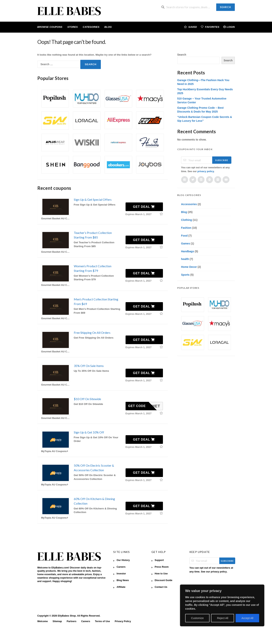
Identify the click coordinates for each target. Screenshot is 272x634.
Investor (121, 573)
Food (184, 235)
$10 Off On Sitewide (87, 399)
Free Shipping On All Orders (92, 332)
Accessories (189, 204)
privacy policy (205, 171)
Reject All (222, 618)
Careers (121, 567)
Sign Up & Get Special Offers (93, 199)
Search (225, 7)
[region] (222, 605)
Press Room (162, 567)
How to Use (161, 573)
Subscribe (221, 160)
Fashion (186, 227)
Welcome (42, 621)
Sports (185, 274)
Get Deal (144, 206)
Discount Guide (163, 580)
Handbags (187, 251)
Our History (123, 560)
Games (185, 243)
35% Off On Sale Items (89, 366)
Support (159, 560)
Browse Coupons (49, 26)
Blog (108, 26)
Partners (71, 621)
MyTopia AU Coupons (55, 451)
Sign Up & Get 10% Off (89, 432)
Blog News (123, 580)
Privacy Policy (123, 621)
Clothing (186, 219)
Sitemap (57, 621)
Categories (91, 26)
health (185, 259)
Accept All (247, 618)
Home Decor (189, 266)
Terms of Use (102, 621)
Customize (197, 618)
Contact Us (161, 587)
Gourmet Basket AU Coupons (55, 218)
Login (229, 26)
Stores (72, 26)
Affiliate (121, 587)
